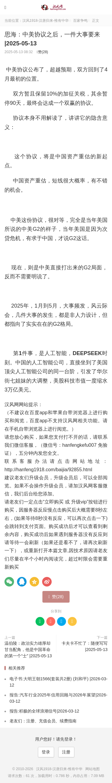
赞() (42, 52)
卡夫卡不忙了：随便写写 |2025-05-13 (85, 646)
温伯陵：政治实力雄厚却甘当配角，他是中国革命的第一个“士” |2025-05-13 (28, 649)
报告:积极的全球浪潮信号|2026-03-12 (44, 711)
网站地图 (92, 769)
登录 (46, 752)
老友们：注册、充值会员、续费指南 (43, 720)
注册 (66, 752)
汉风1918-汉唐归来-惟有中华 (56, 7)
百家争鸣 (80, 21)
